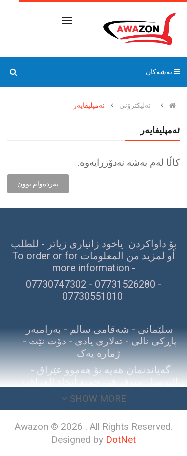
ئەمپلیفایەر (89, 105)
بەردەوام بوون (38, 184)
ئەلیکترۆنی (135, 105)
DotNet (121, 439)
